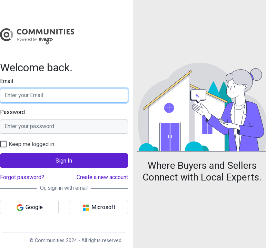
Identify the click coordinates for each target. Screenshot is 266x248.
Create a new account (102, 177)
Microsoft (98, 208)
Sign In (64, 160)
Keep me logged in (27, 144)
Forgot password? (22, 177)
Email (6, 81)
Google (29, 208)
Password (12, 112)
